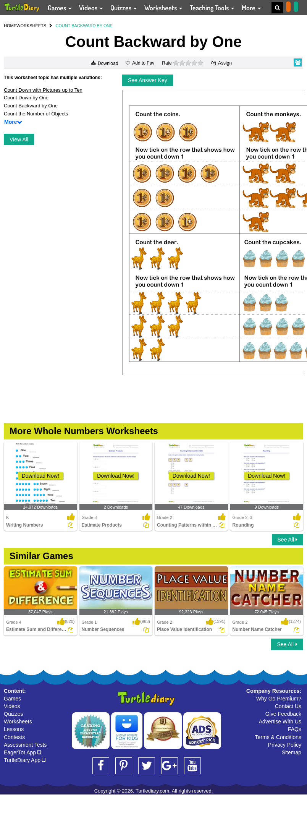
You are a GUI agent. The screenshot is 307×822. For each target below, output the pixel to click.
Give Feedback (283, 714)
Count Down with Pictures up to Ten (43, 90)
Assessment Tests (25, 745)
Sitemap (291, 752)
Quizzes (13, 714)
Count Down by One (26, 98)
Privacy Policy (284, 745)
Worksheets (18, 721)
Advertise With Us (280, 721)
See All (287, 540)
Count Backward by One (31, 106)
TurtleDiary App (24, 760)
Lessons (14, 729)
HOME (10, 25)
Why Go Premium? (278, 699)
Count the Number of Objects (36, 114)
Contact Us (288, 706)
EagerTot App (22, 752)
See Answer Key (147, 80)
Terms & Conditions (278, 737)
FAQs (294, 729)
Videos (12, 706)
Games (12, 699)
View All (19, 139)
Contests (14, 737)
